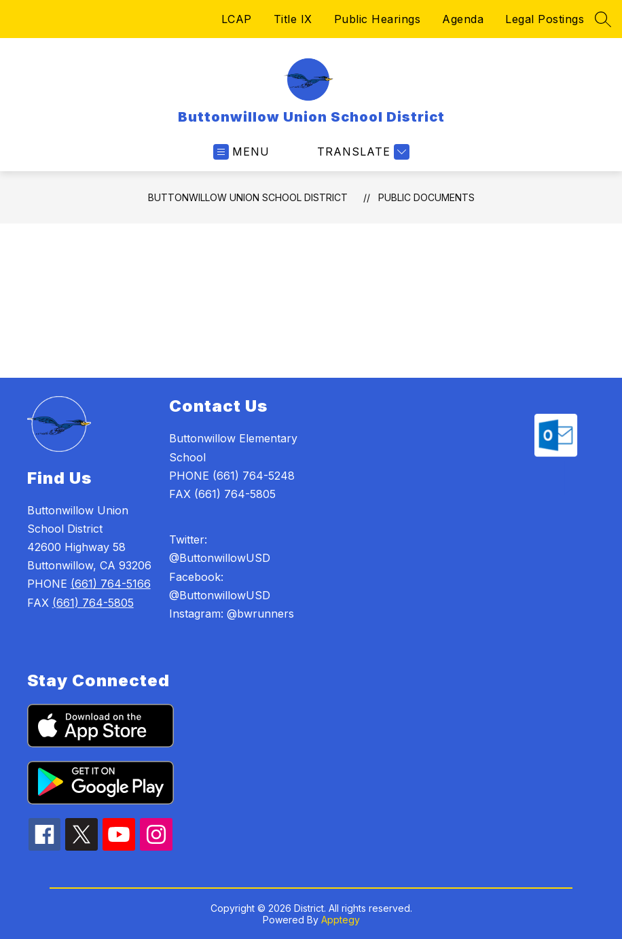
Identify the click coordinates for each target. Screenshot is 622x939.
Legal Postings (544, 19)
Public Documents (426, 197)
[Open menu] (241, 151)
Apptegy (340, 919)
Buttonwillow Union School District (248, 197)
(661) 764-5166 (111, 583)
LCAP (236, 19)
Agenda (462, 19)
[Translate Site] (361, 151)
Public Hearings (377, 19)
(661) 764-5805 (93, 602)
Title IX (293, 19)
